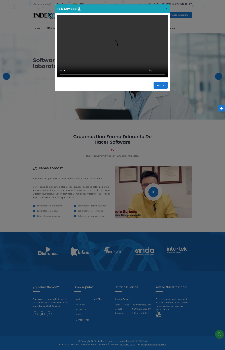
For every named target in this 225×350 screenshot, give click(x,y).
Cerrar (160, 85)
